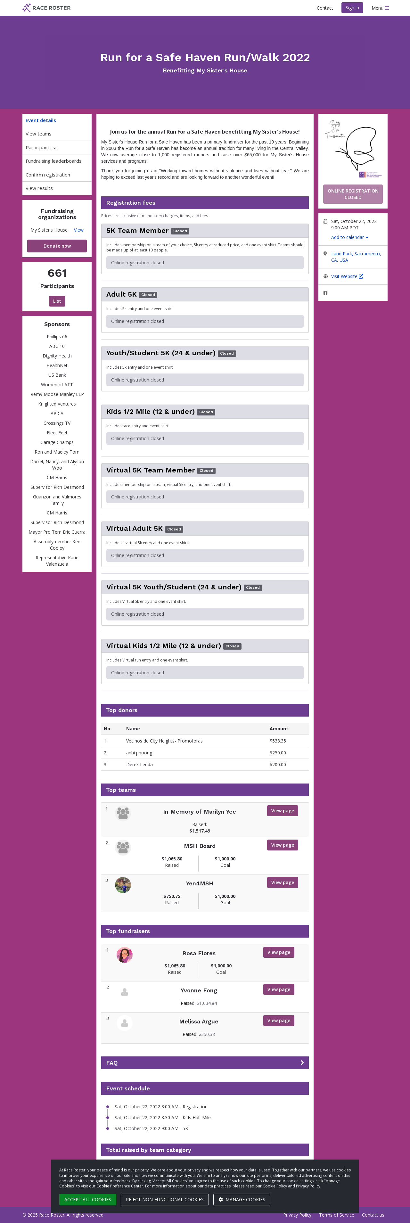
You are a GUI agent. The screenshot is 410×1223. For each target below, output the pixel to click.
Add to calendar (349, 237)
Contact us (373, 1215)
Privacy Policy (297, 1215)
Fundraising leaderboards (54, 161)
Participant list (41, 147)
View (79, 230)
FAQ (112, 1063)
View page (282, 811)
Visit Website (347, 276)
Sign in (352, 7)
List (57, 301)
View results (39, 188)
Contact (325, 8)
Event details (41, 120)
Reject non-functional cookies (165, 1199)
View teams (39, 133)
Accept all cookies (87, 1199)
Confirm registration (48, 174)
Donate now (57, 246)
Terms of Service (336, 1215)
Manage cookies (241, 1199)
